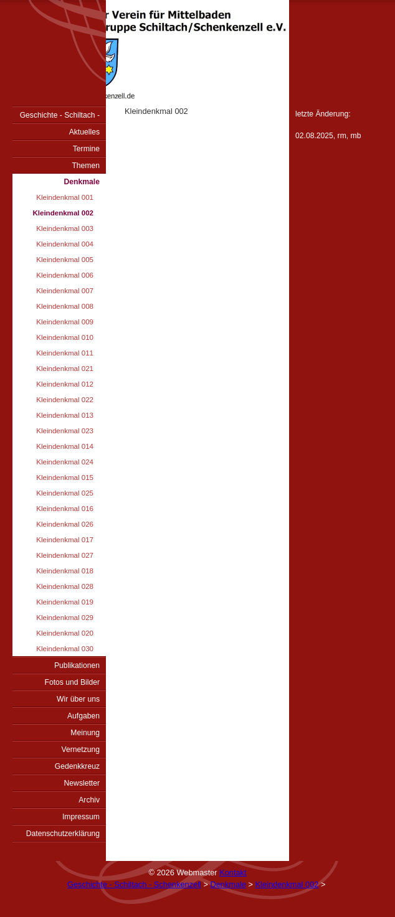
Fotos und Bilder (72, 682)
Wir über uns (78, 699)
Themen (86, 165)
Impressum (81, 816)
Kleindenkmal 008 (64, 306)
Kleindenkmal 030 (64, 648)
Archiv (89, 800)
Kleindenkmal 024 (64, 462)
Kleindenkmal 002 (62, 213)
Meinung (85, 732)
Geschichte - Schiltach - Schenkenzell (60, 117)
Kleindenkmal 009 (64, 322)
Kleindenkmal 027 (64, 555)
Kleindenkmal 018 (64, 571)
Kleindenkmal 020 (64, 633)
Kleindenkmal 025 (64, 493)
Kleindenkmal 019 (64, 602)
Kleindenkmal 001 (64, 197)
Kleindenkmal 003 (64, 228)
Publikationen (77, 665)
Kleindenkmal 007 (64, 290)
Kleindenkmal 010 (64, 337)
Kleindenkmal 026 (64, 524)
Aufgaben (83, 716)
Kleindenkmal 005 (64, 259)
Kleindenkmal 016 (64, 508)
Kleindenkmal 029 (64, 617)
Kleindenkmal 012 (64, 384)
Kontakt (232, 872)
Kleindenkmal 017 (64, 539)
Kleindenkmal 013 (64, 415)
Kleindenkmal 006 (64, 275)
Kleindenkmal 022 (64, 399)
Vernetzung (80, 749)
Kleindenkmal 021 (64, 368)
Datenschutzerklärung (63, 833)
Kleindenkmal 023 (64, 431)
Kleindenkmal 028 (64, 586)
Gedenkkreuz (77, 766)
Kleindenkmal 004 (64, 244)
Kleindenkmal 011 (64, 353)
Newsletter (82, 783)
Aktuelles (84, 132)
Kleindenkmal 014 (64, 446)
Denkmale (82, 181)
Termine (86, 148)
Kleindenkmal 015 (64, 477)
